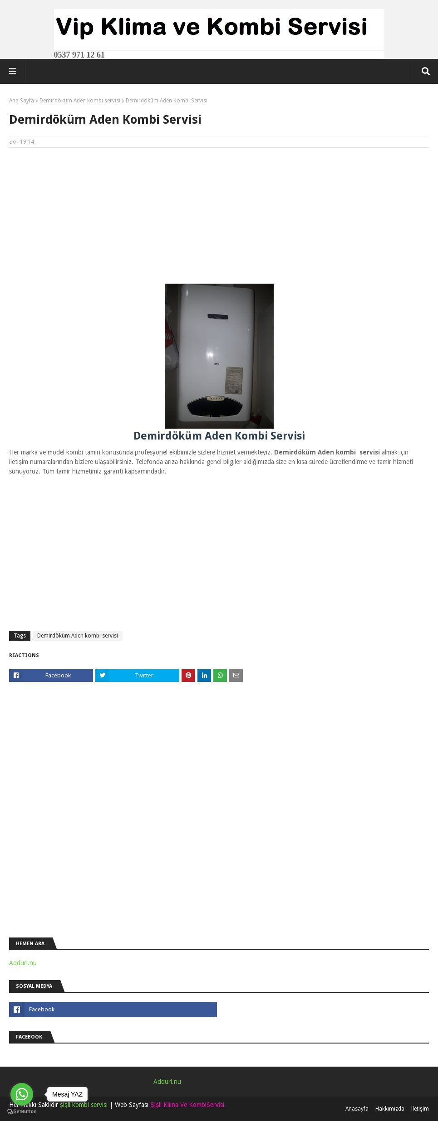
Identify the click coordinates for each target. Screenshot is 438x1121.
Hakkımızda (389, 1109)
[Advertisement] (219, 220)
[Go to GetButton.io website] (21, 1112)
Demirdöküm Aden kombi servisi (79, 100)
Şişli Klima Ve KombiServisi (187, 1104)
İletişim (420, 1109)
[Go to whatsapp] (21, 1094)
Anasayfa (357, 1109)
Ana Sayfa (21, 100)
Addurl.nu (23, 962)
